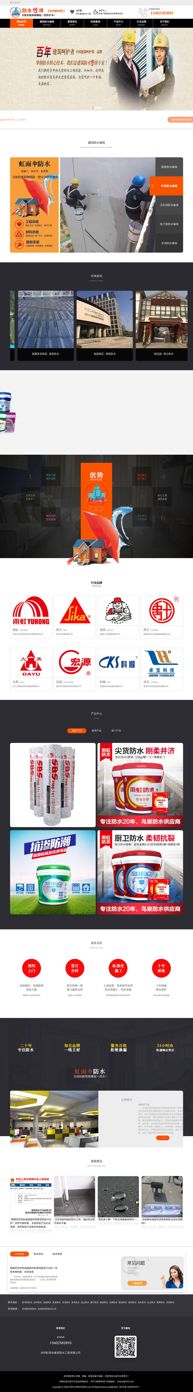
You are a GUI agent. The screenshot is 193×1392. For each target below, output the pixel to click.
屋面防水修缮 (169, 166)
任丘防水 (151, 1302)
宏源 (59, 682)
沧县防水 (47, 1302)
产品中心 (118, 23)
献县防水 (123, 1302)
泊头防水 (142, 1302)
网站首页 (21, 23)
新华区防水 (27, 1302)
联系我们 (60, 1328)
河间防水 (170, 1302)
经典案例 (95, 23)
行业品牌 (141, 23)
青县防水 (57, 1302)
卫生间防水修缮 (169, 205)
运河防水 (38, 1302)
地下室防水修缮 (169, 224)
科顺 (103, 682)
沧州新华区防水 (29, 1309)
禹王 (146, 630)
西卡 (59, 630)
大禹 (15, 682)
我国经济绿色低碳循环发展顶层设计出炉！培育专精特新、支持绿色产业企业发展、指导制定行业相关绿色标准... (30, 1223)
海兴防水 (75, 1302)
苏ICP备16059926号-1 (129, 1387)
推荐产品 (96, 730)
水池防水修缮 (169, 243)
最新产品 (76, 730)
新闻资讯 (72, 23)
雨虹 (15, 630)
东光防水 (66, 1302)
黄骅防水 (161, 1302)
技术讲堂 (64, 1227)
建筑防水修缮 (47, 23)
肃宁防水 (94, 1302)
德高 (103, 630)
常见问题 (152, 1227)
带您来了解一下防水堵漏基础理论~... (118, 1219)
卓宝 (146, 682)
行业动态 (20, 1230)
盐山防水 (85, 1302)
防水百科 (38, 1254)
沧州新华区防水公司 (47, 1309)
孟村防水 (132, 1302)
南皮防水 (104, 1302)
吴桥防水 (113, 1302)
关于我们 (164, 23)
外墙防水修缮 (169, 185)
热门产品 (116, 730)
